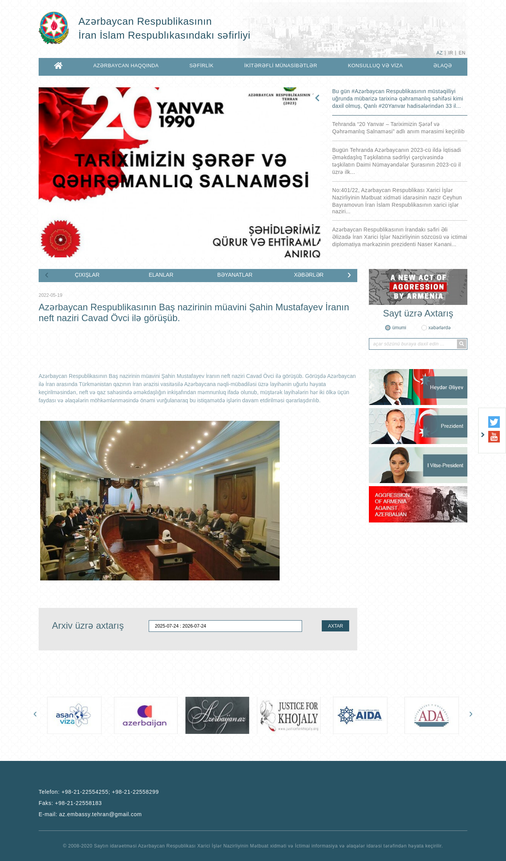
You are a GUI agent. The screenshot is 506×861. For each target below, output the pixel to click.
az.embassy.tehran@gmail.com (100, 814)
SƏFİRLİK (201, 65)
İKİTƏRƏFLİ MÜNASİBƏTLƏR (280, 65)
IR (450, 53)
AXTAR (335, 626)
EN (462, 53)
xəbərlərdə (439, 327)
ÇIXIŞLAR (87, 275)
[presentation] (46, 276)
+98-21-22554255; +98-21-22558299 (110, 792)
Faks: (70, 803)
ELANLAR (161, 275)
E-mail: (90, 814)
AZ (439, 53)
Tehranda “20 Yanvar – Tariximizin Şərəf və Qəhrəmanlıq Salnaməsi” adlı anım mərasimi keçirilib (398, 127)
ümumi (399, 327)
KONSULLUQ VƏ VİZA (375, 65)
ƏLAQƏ (442, 65)
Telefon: (99, 792)
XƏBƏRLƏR (309, 275)
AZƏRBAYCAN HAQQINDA (125, 65)
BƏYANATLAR (235, 275)
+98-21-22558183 (78, 803)
